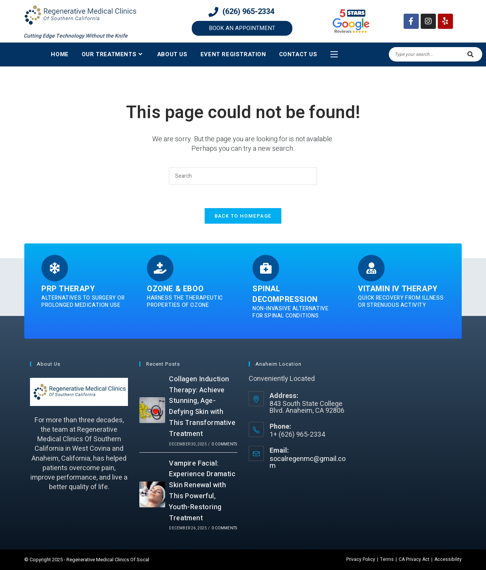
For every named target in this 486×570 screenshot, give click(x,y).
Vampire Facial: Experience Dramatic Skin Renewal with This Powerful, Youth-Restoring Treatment (202, 490)
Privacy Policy (360, 559)
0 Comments (224, 444)
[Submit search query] (470, 54)
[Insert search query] (243, 176)
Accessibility (448, 559)
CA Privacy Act (414, 559)
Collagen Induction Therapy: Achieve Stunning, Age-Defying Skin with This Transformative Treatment (202, 406)
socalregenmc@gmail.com (308, 462)
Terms (387, 559)
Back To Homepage (243, 215)
